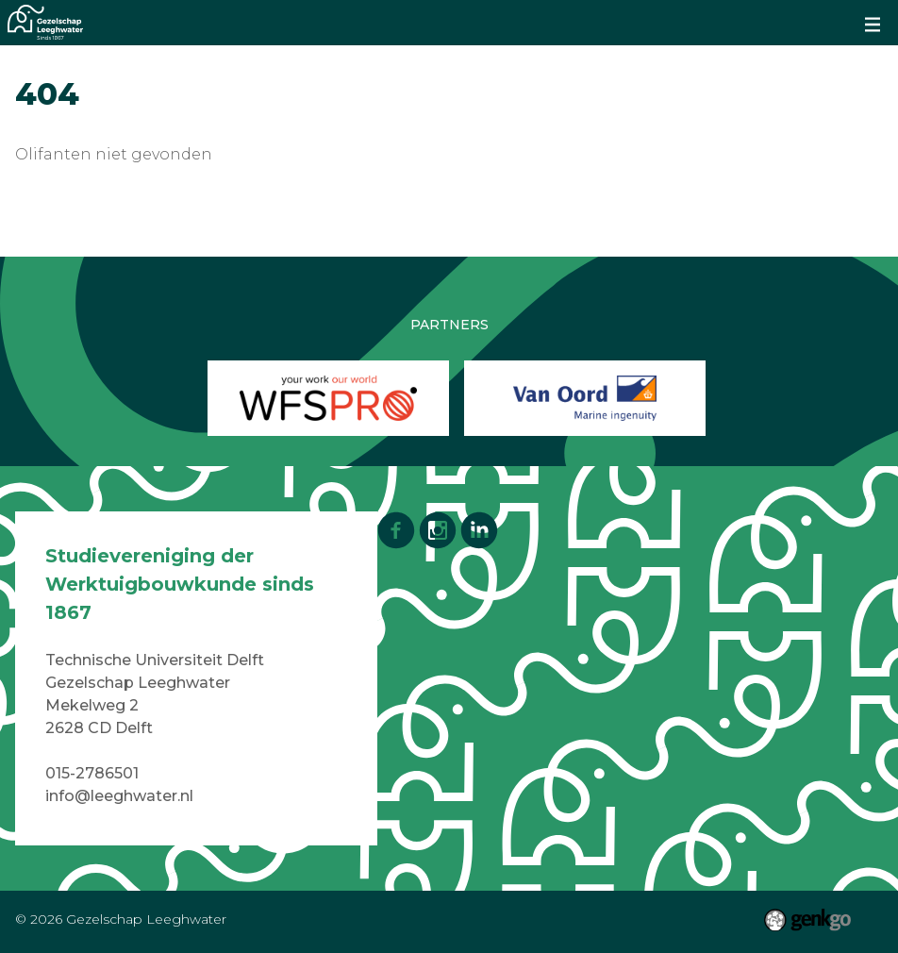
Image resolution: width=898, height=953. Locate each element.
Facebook (396, 530)
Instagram (438, 530)
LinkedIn (479, 530)
